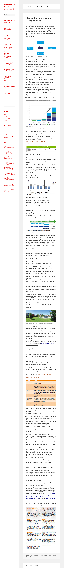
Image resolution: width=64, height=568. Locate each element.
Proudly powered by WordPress (32, 565)
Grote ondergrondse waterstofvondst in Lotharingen (8, 76)
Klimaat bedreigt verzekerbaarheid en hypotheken (8, 29)
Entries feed (6, 116)
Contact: (5, 127)
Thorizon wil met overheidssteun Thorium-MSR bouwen (9, 24)
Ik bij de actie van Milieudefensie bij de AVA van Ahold (9, 58)
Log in (5, 114)
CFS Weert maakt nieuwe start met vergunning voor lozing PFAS (9, 82)
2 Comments (33, 556)
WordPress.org (7, 120)
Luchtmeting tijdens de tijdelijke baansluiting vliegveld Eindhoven (8, 63)
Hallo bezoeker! (7, 53)
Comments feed (7, 118)
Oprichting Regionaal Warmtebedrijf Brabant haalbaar (8, 49)
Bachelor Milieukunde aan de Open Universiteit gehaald (9, 165)
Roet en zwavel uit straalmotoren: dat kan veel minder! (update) (9, 188)
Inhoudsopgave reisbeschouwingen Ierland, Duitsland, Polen (9, 168)
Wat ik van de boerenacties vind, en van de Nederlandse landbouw (9, 149)
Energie (41, 555)
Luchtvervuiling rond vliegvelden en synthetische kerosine (9, 174)
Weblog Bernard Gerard (9, 5)
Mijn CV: (5, 129)
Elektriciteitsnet (37, 555)
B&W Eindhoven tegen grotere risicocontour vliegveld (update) (8, 92)
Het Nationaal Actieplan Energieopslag (38, 19)
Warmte (45, 555)
